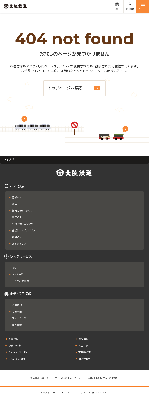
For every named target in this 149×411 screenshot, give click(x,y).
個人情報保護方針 (39, 378)
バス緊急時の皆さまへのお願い (102, 378)
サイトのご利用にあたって (68, 378)
